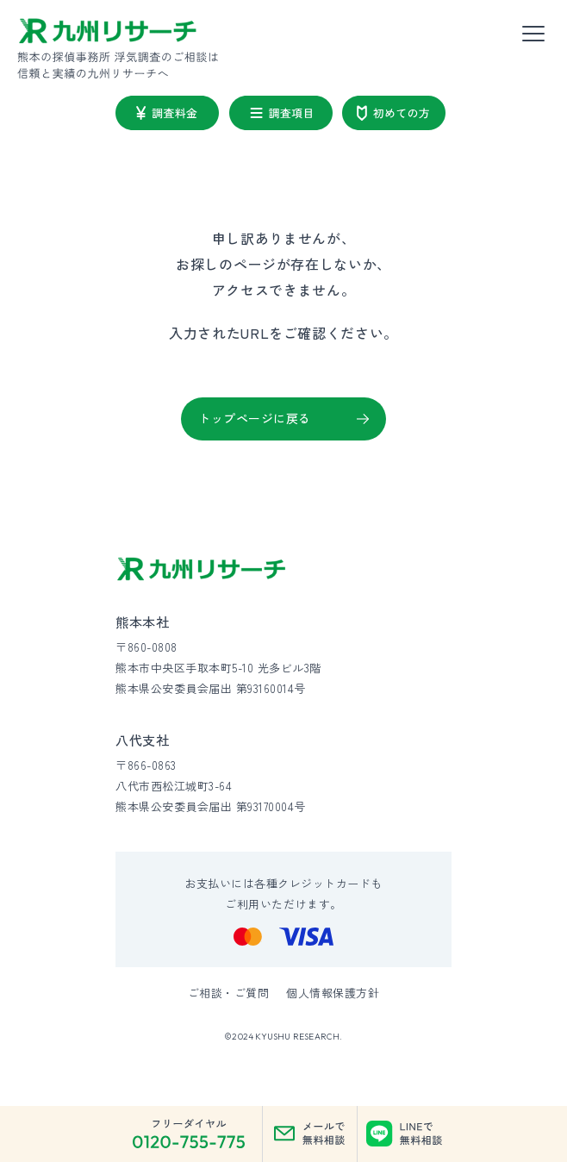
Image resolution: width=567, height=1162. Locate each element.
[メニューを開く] (533, 34)
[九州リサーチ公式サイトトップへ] (201, 569)
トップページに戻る (254, 418)
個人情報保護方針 (332, 992)
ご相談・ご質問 (229, 992)
